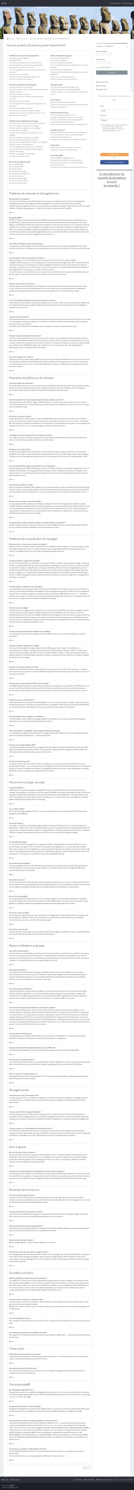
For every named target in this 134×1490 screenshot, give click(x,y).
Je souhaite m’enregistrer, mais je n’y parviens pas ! (25, 63)
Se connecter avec (114, 162)
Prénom (103, 115)
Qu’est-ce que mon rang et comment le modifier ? (25, 111)
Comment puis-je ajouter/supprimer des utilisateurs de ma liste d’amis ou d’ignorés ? (69, 105)
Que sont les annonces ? (16, 176)
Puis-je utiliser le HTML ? (16, 166)
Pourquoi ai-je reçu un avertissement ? (21, 144)
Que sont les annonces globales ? (19, 173)
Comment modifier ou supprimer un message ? (24, 126)
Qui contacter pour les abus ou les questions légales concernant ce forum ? (67, 163)
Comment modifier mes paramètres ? (21, 87)
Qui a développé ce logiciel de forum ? (62, 158)
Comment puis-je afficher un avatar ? (21, 108)
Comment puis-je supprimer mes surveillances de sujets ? (69, 139)
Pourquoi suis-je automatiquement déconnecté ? (24, 77)
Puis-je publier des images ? (17, 171)
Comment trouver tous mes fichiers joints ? (64, 150)
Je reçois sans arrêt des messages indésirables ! (66, 89)
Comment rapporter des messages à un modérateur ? (26, 147)
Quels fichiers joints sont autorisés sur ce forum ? (66, 147)
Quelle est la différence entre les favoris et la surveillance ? (69, 132)
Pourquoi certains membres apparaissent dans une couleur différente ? (69, 73)
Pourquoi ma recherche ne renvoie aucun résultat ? (67, 117)
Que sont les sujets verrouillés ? (18, 180)
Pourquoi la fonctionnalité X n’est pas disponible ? (66, 160)
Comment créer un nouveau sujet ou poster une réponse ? (27, 123)
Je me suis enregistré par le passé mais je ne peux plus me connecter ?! (27, 71)
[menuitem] (4, 3)
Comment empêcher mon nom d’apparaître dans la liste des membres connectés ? (28, 90)
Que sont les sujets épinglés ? (18, 178)
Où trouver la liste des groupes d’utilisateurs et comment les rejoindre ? (69, 66)
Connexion (99, 46)
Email (102, 106)
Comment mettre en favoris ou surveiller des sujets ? (67, 135)
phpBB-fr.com (13, 1487)
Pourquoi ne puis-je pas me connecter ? (21, 67)
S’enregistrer (109, 46)
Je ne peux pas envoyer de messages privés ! (65, 87)
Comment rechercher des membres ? (62, 122)
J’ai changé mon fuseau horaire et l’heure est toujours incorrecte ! (26, 97)
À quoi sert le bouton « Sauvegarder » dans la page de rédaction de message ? (26, 150)
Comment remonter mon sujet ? (19, 156)
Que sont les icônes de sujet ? (18, 183)
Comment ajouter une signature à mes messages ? (25, 128)
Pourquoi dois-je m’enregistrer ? (19, 58)
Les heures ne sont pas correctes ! (19, 94)
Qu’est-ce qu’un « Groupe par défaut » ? (63, 77)
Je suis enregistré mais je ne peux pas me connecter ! (26, 65)
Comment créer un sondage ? (18, 130)
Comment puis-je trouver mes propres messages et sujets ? (69, 124)
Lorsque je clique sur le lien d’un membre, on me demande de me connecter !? (27, 114)
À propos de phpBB (16, 1397)
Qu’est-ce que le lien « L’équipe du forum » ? (64, 79)
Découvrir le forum (102, 82)
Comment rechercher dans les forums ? (63, 115)
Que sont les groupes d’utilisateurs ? (62, 63)
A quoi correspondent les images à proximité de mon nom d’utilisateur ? (27, 105)
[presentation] (116, 142)
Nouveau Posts (101, 86)
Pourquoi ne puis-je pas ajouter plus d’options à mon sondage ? (26, 134)
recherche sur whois (51, 1425)
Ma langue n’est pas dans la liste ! (19, 101)
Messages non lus (102, 89)
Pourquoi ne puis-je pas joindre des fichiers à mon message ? (28, 142)
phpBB (84, 456)
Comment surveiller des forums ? (61, 137)
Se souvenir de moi (104, 67)
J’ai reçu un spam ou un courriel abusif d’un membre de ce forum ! (69, 93)
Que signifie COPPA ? (15, 60)
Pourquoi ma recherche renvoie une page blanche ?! (67, 120)
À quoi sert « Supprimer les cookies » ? (21, 79)
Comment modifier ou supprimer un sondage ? (24, 137)
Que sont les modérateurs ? (59, 60)
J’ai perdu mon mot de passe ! (18, 74)
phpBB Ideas (22, 1411)
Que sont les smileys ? (16, 169)
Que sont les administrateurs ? (60, 58)
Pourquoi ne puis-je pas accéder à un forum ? (23, 140)
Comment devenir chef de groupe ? (62, 70)
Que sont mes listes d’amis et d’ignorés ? (63, 102)
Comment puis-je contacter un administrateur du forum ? (69, 167)
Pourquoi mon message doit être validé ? (22, 154)
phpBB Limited (59, 1392)
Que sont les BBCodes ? (16, 164)
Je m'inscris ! (114, 154)
